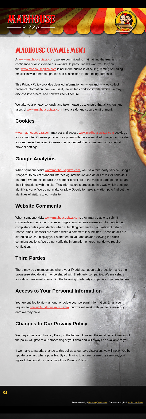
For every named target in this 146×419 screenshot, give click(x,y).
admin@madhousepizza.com (49, 312)
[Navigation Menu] (138, 4)
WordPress (86, 415)
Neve (55, 415)
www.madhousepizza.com (36, 59)
